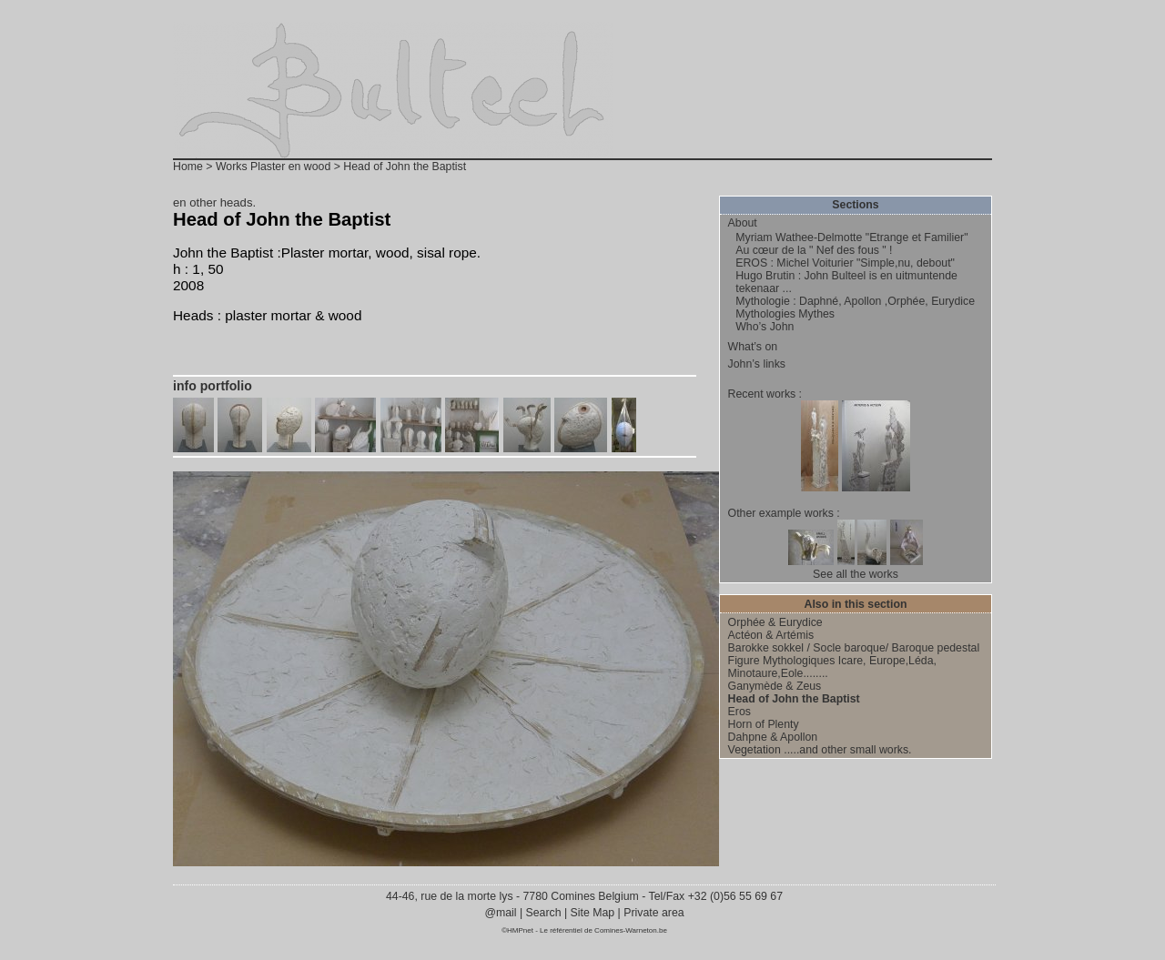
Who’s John (764, 326)
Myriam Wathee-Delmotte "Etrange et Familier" (851, 237)
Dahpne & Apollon (773, 737)
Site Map (592, 912)
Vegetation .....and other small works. (820, 749)
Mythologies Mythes (785, 314)
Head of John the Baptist (794, 698)
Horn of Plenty (763, 724)
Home (188, 166)
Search (543, 912)
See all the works (855, 574)
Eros (739, 711)
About (742, 223)
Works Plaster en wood (273, 166)
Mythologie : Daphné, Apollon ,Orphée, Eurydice (855, 301)
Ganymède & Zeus (775, 686)
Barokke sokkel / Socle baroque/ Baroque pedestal (854, 648)
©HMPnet (517, 930)
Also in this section (856, 604)
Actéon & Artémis (771, 635)
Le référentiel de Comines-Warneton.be (603, 930)
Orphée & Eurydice (775, 622)
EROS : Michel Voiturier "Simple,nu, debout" (845, 263)
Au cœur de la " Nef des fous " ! (813, 250)
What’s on (753, 346)
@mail (502, 912)
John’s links (756, 364)
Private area (653, 912)
